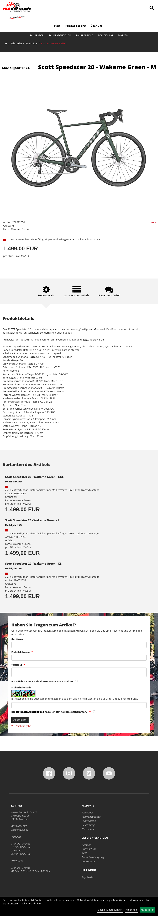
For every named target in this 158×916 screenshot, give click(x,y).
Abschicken (20, 719)
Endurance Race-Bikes (54, 43)
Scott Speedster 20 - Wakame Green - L (32, 520)
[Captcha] (79, 705)
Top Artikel (88, 877)
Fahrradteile (84, 35)
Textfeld (16, 664)
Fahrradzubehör (60, 35)
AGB (84, 853)
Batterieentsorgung (93, 857)
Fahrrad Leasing (75, 25)
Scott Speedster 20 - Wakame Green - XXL (34, 477)
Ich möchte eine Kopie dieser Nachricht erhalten (42, 681)
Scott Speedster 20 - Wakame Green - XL (33, 563)
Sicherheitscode (21, 687)
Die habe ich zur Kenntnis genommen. (49, 711)
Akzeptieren (147, 909)
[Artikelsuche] (152, 8)
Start (57, 25)
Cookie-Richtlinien (30, 903)
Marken (123, 35)
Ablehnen (131, 909)
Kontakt (86, 844)
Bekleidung (105, 35)
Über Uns (97, 25)
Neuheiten (88, 829)
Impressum (88, 861)
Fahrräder (37, 35)
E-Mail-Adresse (20, 652)
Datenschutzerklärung (30, 711)
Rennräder (31, 43)
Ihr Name (17, 639)
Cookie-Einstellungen (110, 909)
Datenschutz (89, 849)
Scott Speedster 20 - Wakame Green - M (97, 67)
